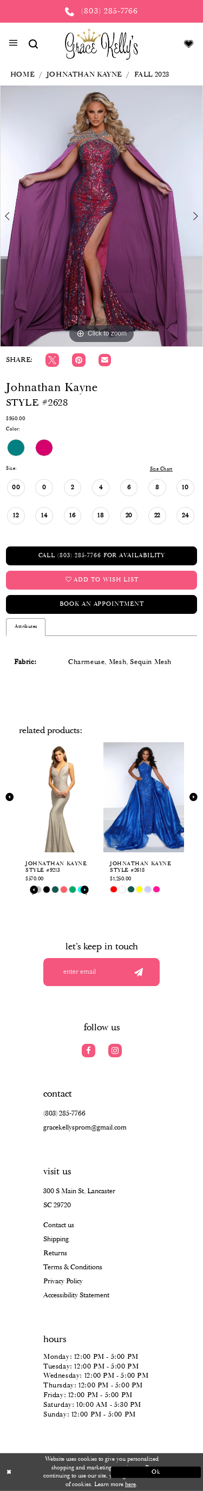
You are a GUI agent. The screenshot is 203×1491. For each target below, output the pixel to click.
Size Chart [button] (161, 469)
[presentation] (59, 797)
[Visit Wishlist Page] (189, 43)
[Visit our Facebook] (88, 1050)
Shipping (56, 1239)
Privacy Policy (63, 1281)
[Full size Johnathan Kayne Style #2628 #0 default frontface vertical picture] (101, 216)
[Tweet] (52, 360)
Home (22, 75)
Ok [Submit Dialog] (156, 1471)
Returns (55, 1253)
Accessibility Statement (76, 1295)
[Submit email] (138, 972)
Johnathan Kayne (84, 75)
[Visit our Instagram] (115, 1050)
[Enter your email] (101, 972)
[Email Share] (105, 360)
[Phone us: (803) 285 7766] (101, 11)
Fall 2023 (152, 75)
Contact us (58, 1225)
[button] (13, 44)
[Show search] (33, 43)
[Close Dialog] (47, 1472)
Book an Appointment (101, 604)
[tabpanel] (101, 216)
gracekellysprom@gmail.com (85, 1128)
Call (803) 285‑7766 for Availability (102, 555)
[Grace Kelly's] (101, 44)
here (130, 1484)
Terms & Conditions (72, 1267)
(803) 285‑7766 (64, 1114)
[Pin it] (79, 360)
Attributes (26, 627)
